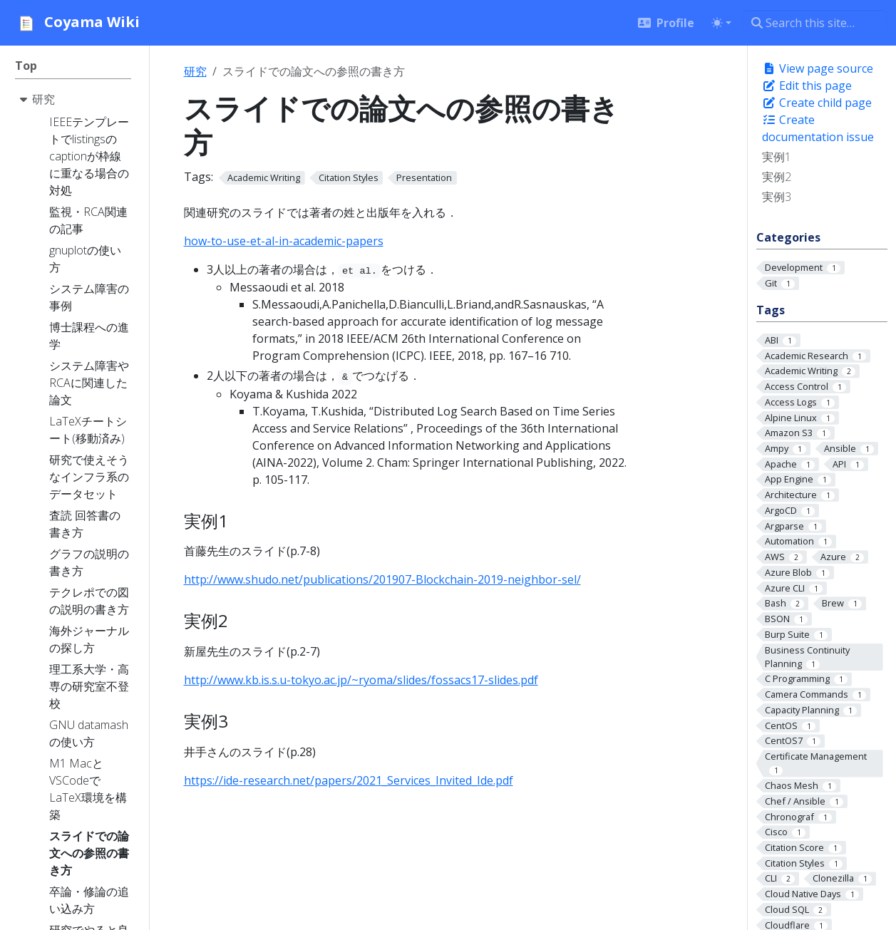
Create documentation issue (818, 128)
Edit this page (807, 85)
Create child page (817, 102)
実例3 (776, 197)
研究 (195, 71)
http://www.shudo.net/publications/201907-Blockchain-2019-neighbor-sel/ (382, 579)
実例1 (776, 157)
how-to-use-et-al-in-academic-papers (283, 241)
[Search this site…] (815, 23)
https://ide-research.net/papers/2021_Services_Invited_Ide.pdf (348, 780)
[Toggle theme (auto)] (721, 23)
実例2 (776, 177)
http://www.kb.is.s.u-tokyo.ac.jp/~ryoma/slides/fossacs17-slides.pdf (361, 680)
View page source (817, 68)
